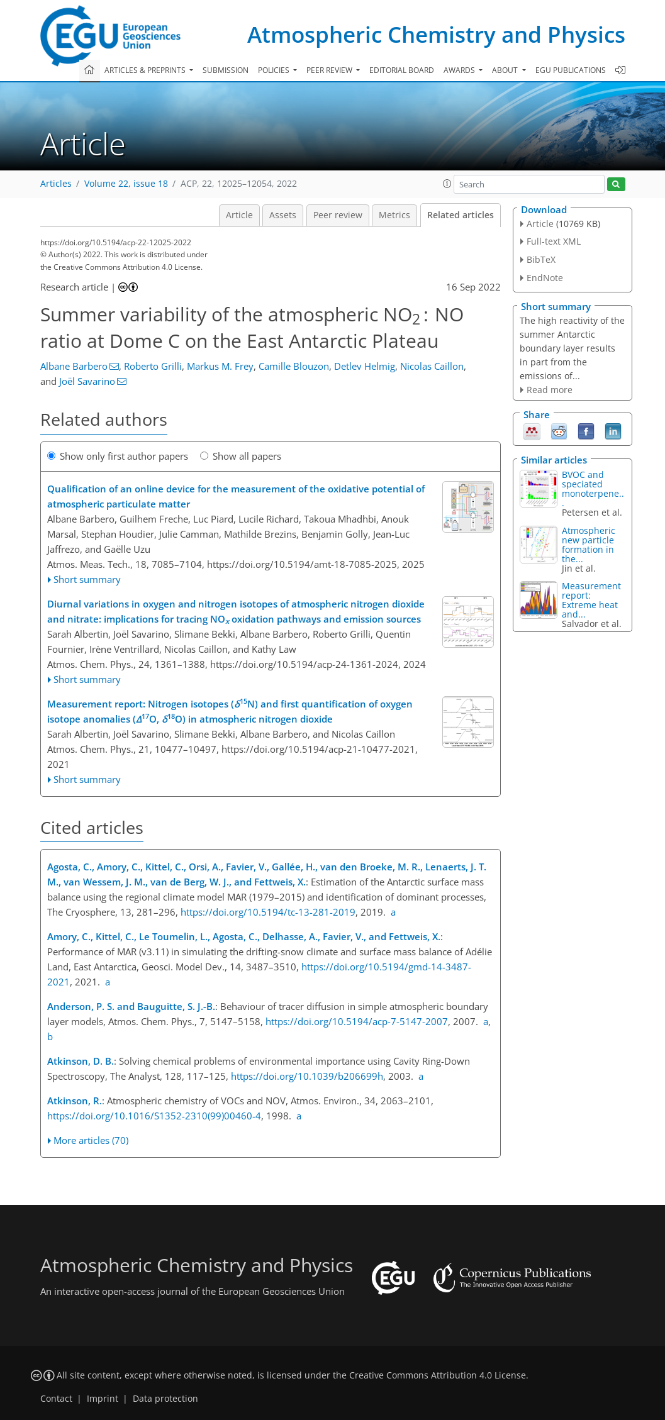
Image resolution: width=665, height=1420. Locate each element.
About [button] (506, 70)
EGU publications (570, 70)
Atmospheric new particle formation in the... (588, 544)
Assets (282, 215)
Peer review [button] (330, 70)
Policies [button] (274, 70)
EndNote (545, 278)
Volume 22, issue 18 (126, 183)
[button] (447, 183)
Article (239, 215)
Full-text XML (554, 241)
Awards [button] (460, 70)
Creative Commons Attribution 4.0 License (437, 1375)
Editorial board (401, 70)
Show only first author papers (117, 456)
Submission (226, 70)
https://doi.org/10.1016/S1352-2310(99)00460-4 (154, 1115)
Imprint (102, 1398)
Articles (56, 183)
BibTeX (541, 259)
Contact (56, 1398)
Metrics (394, 215)
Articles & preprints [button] (145, 70)
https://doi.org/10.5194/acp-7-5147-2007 (356, 1021)
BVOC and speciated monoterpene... (593, 489)
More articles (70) (90, 1140)
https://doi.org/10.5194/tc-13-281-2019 (268, 912)
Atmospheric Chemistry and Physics (436, 34)
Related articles (460, 215)
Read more (550, 390)
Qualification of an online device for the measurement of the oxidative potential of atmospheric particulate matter (236, 496)
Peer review (337, 215)
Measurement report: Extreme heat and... (591, 600)
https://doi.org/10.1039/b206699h (307, 1076)
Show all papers (240, 456)
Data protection (165, 1398)
